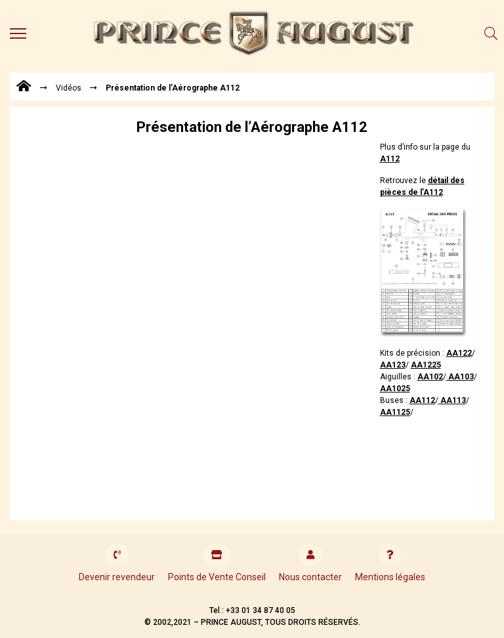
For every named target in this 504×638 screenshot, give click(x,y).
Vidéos (68, 88)
